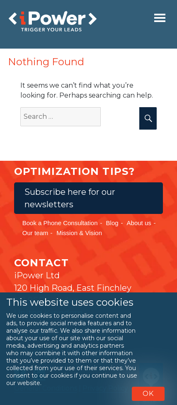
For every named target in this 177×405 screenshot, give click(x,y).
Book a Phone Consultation (60, 222)
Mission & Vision (79, 232)
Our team (35, 232)
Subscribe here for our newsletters (69, 198)
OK (148, 394)
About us (139, 222)
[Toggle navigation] (160, 18)
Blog (112, 222)
